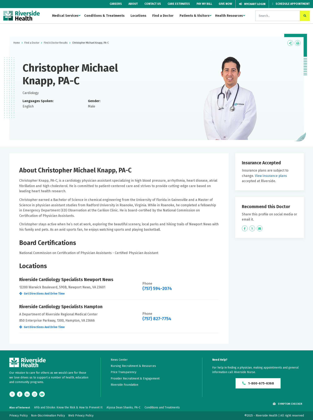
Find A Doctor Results (56, 42)
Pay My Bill (204, 4)
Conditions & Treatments (104, 16)
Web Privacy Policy (81, 415)
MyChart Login (252, 4)
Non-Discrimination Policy (48, 415)
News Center (119, 360)
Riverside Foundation (124, 385)
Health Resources (229, 16)
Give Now (225, 4)
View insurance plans (271, 176)
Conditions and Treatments (162, 407)
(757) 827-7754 (156, 318)
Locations (138, 16)
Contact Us (152, 4)
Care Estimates (179, 4)
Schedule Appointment (291, 4)
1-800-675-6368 (258, 383)
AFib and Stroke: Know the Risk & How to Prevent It (68, 407)
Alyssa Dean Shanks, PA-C (123, 407)
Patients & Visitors (194, 16)
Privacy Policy (18, 415)
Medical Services (65, 16)
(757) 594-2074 (157, 288)
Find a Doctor (163, 16)
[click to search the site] (305, 16)
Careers (116, 4)
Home (16, 42)
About (133, 4)
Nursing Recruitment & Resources (133, 366)
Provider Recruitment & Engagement (135, 378)
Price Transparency (123, 372)
